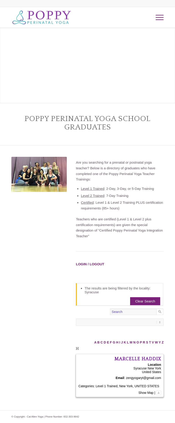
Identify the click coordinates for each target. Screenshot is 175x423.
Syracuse (140, 368)
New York (154, 368)
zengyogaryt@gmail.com (143, 378)
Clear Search (145, 301)
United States (151, 372)
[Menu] (157, 17)
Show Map (145, 393)
